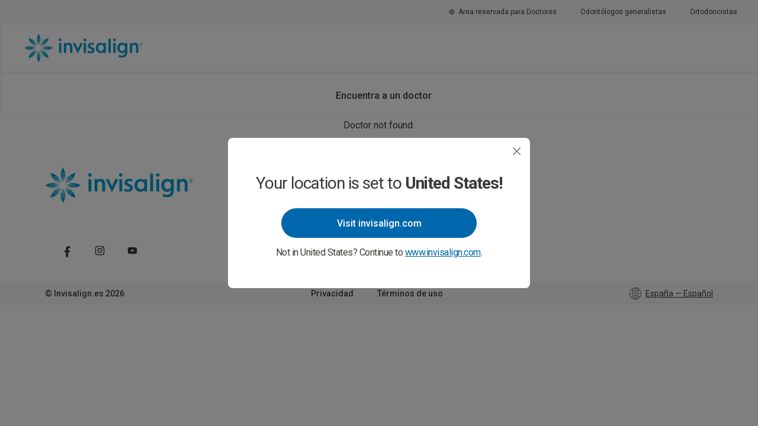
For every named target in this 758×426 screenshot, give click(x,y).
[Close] (516, 151)
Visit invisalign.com (379, 223)
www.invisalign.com (443, 252)
